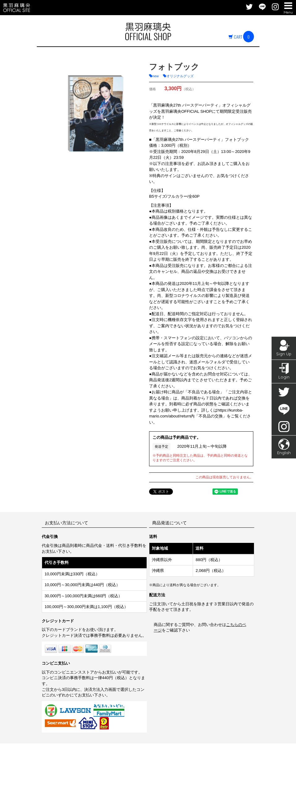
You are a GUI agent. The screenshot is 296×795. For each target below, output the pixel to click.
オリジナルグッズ (180, 76)
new (155, 76)
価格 (152, 89)
